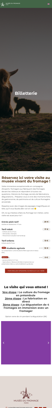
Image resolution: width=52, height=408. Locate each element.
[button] (3, 342)
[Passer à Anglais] (48, 3)
